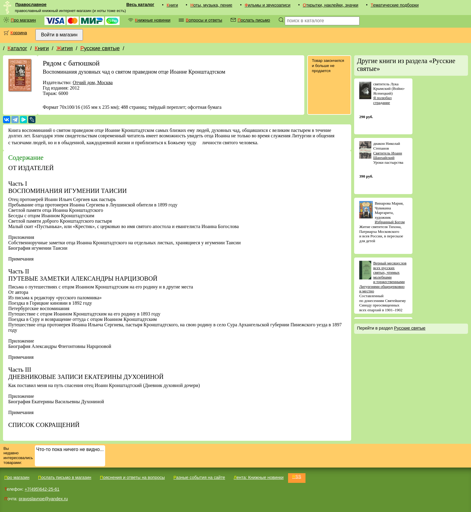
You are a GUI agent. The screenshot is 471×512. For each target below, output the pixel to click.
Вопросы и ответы (204, 20)
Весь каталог (140, 4)
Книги (172, 5)
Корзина (19, 32)
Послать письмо (254, 20)
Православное (31, 4)
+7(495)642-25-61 (42, 489)
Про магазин (23, 20)
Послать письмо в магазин (64, 477)
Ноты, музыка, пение (211, 5)
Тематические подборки (395, 5)
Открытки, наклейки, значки (330, 5)
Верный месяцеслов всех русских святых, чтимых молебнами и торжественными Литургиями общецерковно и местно (382, 277)
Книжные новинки (152, 20)
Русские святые (100, 48)
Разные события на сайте (199, 477)
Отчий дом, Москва (93, 82)
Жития (64, 48)
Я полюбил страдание (382, 100)
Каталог (17, 48)
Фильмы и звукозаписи (267, 5)
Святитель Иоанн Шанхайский (387, 155)
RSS (296, 476)
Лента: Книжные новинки (259, 477)
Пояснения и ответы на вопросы (132, 477)
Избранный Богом (390, 222)
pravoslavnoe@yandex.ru (43, 498)
